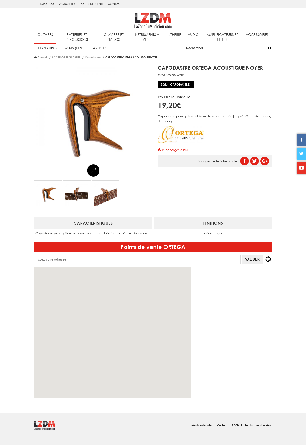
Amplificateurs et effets (222, 37)
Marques (73, 48)
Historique (47, 4)
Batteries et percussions (77, 37)
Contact (115, 4)
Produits (46, 48)
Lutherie (174, 34)
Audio (193, 34)
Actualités (67, 4)
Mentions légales (202, 425)
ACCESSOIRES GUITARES (66, 57)
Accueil (42, 57)
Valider (252, 259)
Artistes (100, 48)
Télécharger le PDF (173, 150)
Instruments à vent (146, 37)
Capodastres (93, 57)
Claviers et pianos (114, 37)
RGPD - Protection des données (251, 425)
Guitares (45, 34)
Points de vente (91, 4)
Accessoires (257, 34)
